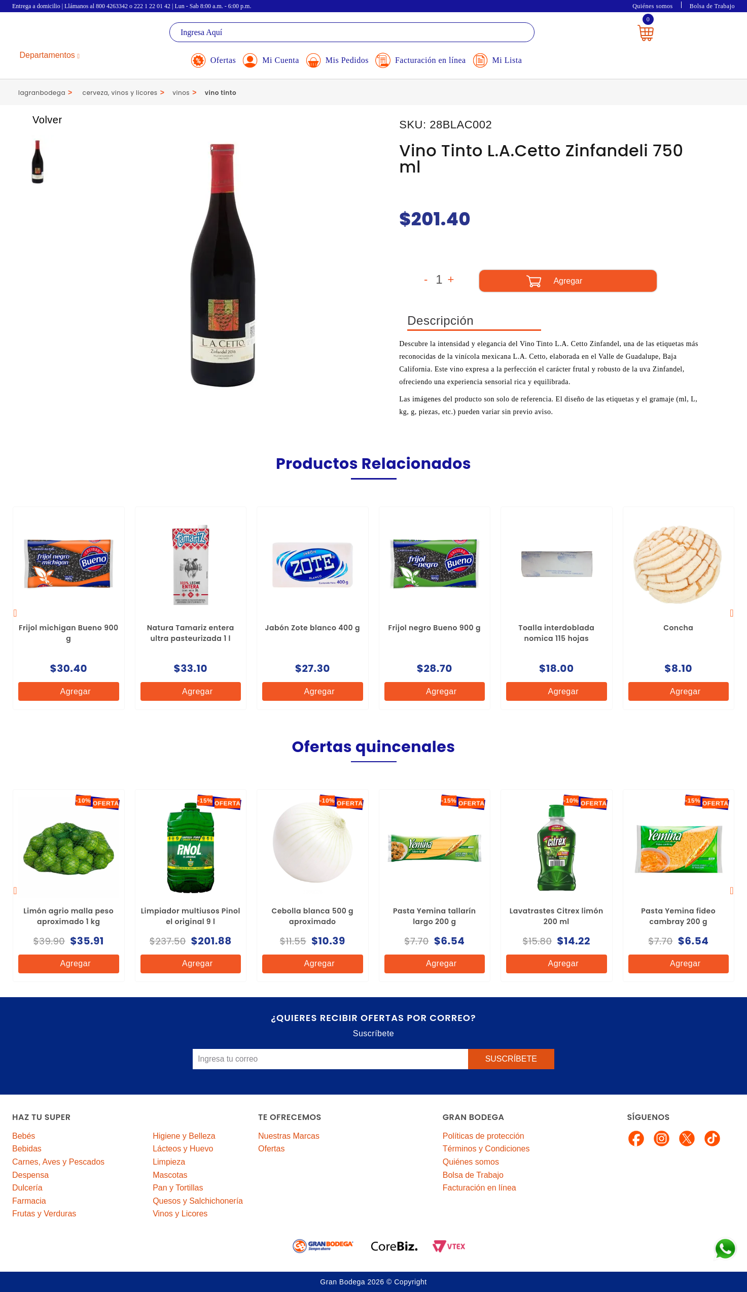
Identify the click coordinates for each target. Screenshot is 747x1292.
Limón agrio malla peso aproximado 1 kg (68, 916)
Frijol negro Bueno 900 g (434, 628)
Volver (37, 119)
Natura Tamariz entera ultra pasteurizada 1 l (190, 633)
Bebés (23, 1136)
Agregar (67, 691)
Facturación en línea (479, 1187)
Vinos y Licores (180, 1213)
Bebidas (27, 1148)
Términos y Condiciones (486, 1148)
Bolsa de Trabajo (712, 6)
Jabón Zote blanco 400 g (312, 628)
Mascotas (170, 1175)
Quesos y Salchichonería (198, 1201)
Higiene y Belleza (184, 1136)
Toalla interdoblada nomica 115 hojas (556, 633)
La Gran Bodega (58, 33)
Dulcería (27, 1187)
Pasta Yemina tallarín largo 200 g (434, 916)
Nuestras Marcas (288, 1136)
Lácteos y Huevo (183, 1148)
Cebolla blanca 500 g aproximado (312, 916)
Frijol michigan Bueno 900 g (69, 633)
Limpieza (169, 1162)
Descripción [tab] (440, 320)
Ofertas (271, 1148)
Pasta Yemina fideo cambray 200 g (678, 916)
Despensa (30, 1175)
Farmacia (29, 1201)
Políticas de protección (483, 1136)
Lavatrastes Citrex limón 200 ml (556, 916)
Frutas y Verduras (44, 1213)
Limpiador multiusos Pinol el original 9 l (190, 916)
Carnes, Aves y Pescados (58, 1162)
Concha (678, 628)
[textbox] (352, 32)
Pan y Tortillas (178, 1187)
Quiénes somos (652, 6)
